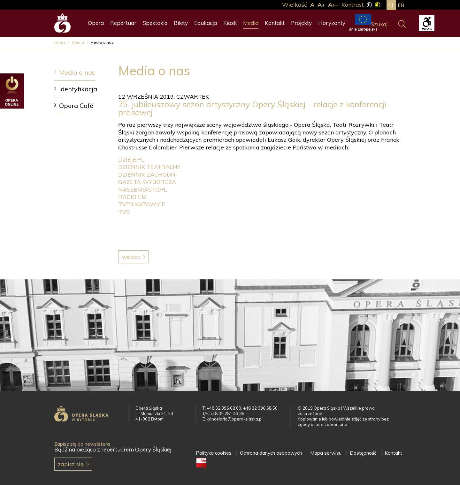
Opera (96, 22)
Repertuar (123, 22)
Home (60, 42)
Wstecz (131, 257)
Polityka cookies (214, 453)
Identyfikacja (78, 89)
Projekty (301, 22)
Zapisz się (71, 464)
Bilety (181, 22)
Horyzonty (331, 22)
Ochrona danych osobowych (271, 453)
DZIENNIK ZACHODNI (147, 174)
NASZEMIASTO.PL (142, 189)
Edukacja (205, 22)
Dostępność (363, 453)
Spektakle (155, 22)
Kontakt (275, 22)
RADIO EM (132, 197)
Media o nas (77, 72)
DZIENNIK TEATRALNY (149, 167)
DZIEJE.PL (131, 159)
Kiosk (230, 22)
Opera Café (76, 106)
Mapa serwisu (325, 453)
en (401, 5)
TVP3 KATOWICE (141, 204)
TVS (124, 212)
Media (250, 22)
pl (391, 5)
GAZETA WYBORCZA (147, 182)
